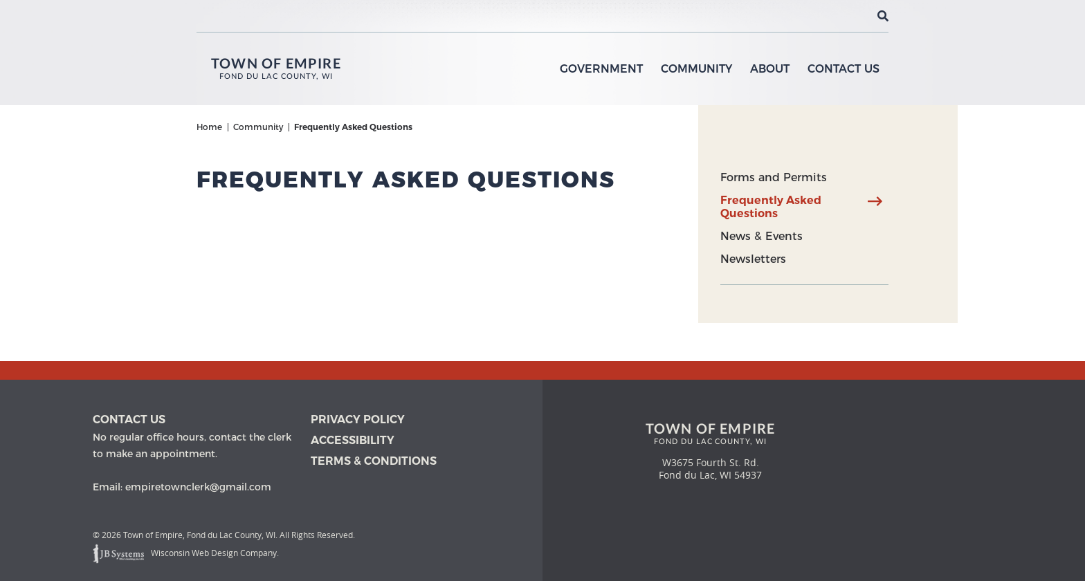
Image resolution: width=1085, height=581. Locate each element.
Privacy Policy (358, 419)
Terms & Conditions (374, 461)
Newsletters (753, 259)
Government (601, 68)
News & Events (761, 236)
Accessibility (352, 440)
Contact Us (843, 68)
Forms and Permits (773, 177)
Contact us (129, 419)
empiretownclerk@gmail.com (198, 487)
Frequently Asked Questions (770, 207)
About (770, 68)
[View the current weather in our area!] (860, 16)
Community (696, 68)
